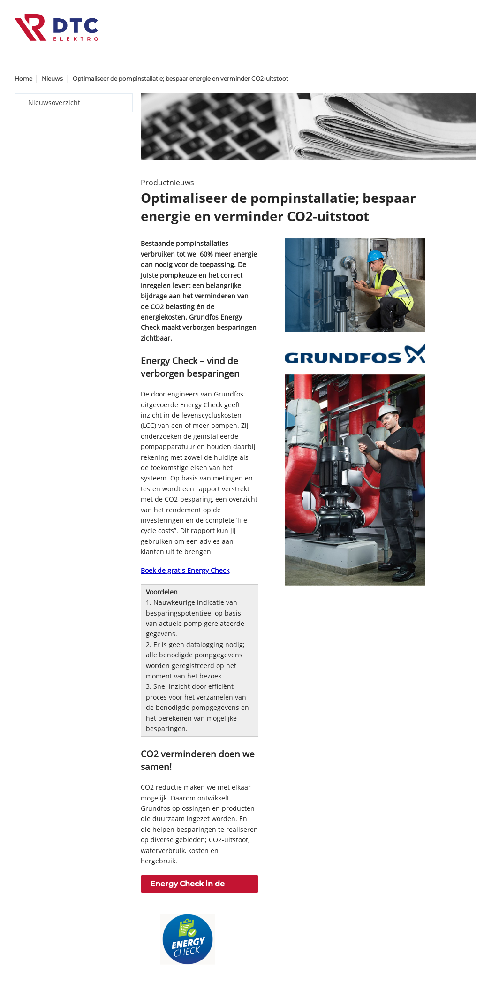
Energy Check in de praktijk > (187, 886)
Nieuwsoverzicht (54, 102)
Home (23, 78)
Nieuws (52, 78)
